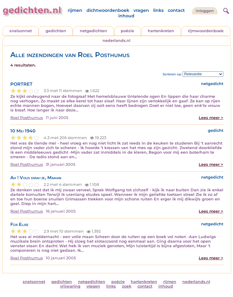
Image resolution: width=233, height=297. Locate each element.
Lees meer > (211, 117)
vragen (141, 10)
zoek (126, 286)
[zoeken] (225, 10)
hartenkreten (161, 31)
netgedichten (93, 31)
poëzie (127, 31)
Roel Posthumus (26, 117)
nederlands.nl (116, 40)
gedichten (56, 31)
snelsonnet (20, 31)
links (158, 10)
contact (176, 10)
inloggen (205, 11)
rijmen (75, 10)
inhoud (126, 16)
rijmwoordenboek (206, 31)
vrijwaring (70, 286)
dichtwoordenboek (107, 10)
